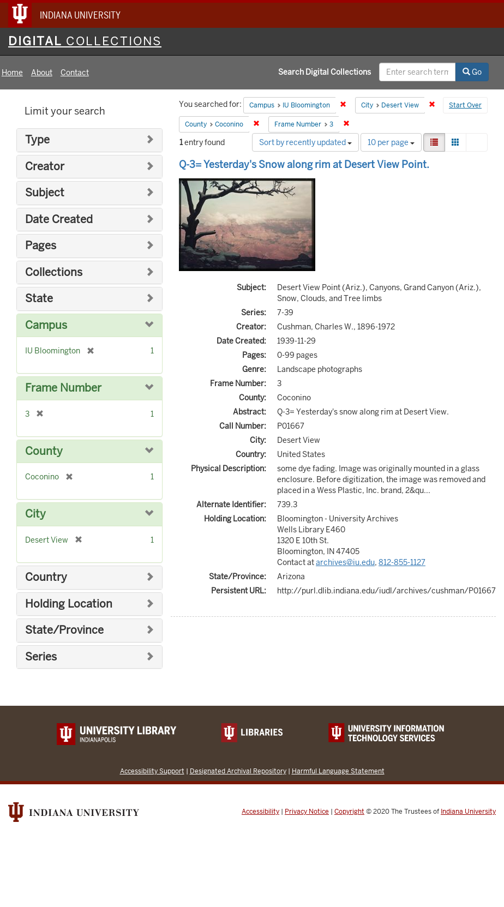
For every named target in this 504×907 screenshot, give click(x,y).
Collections (53, 272)
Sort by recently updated (305, 142)
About (41, 72)
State (39, 298)
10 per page (391, 142)
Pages (40, 246)
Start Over (465, 105)
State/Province (64, 630)
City (35, 514)
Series (41, 657)
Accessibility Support (152, 771)
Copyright (349, 811)
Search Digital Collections (324, 72)
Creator (44, 166)
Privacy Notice (307, 811)
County (44, 451)
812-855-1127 (402, 562)
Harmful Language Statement (338, 771)
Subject (44, 193)
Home (12, 72)
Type (37, 140)
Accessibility (260, 811)
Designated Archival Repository (238, 771)
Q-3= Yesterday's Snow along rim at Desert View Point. (304, 164)
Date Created (59, 219)
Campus (46, 325)
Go (472, 72)
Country (46, 577)
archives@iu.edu (345, 562)
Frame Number (63, 388)
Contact (75, 72)
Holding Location (68, 604)
